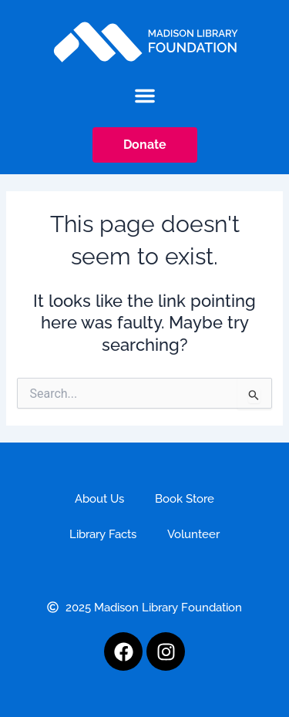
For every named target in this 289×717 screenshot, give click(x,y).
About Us (99, 498)
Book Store (184, 498)
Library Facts (102, 533)
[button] (145, 95)
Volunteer (193, 533)
